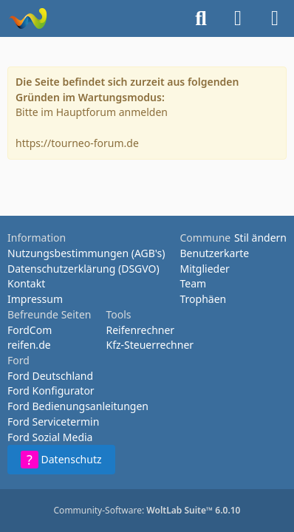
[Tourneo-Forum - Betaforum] (27, 18)
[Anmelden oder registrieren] (238, 18)
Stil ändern (260, 238)
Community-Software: (147, 510)
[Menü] (275, 18)
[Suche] (201, 18)
